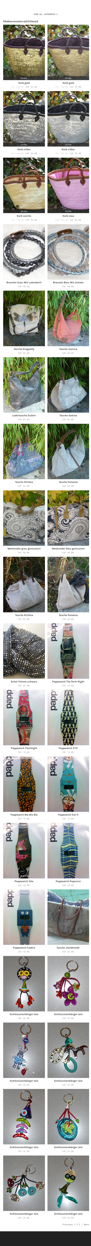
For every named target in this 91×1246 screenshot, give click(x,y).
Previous (68, 1224)
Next (86, 1224)
